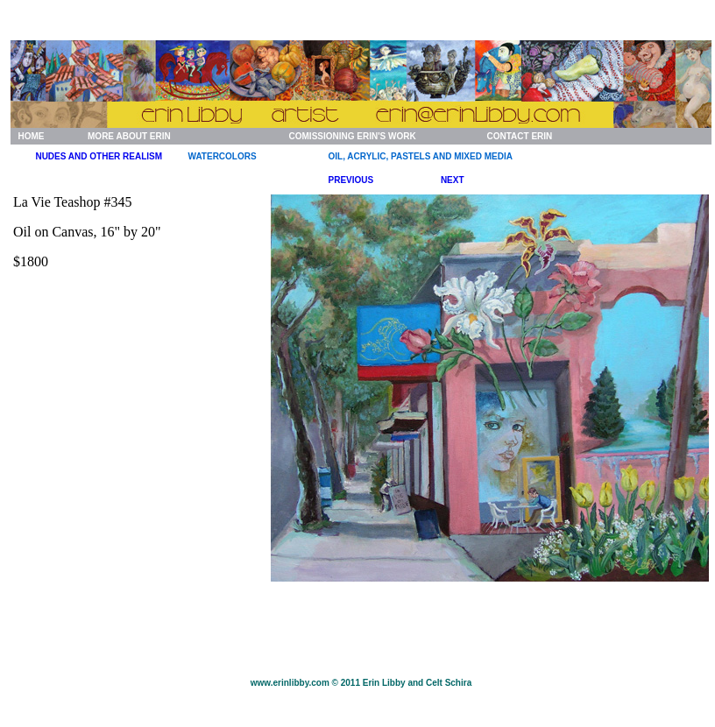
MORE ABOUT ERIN (129, 136)
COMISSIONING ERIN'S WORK (352, 136)
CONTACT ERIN (519, 136)
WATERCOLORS (222, 156)
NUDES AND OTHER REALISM (98, 156)
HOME (31, 136)
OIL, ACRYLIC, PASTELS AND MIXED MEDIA (421, 156)
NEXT (452, 180)
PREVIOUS (351, 180)
